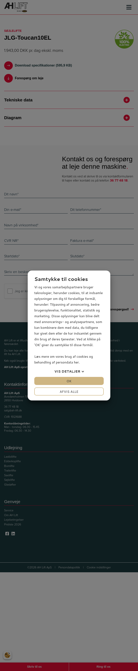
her (76, 362)
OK (69, 381)
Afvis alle (69, 391)
